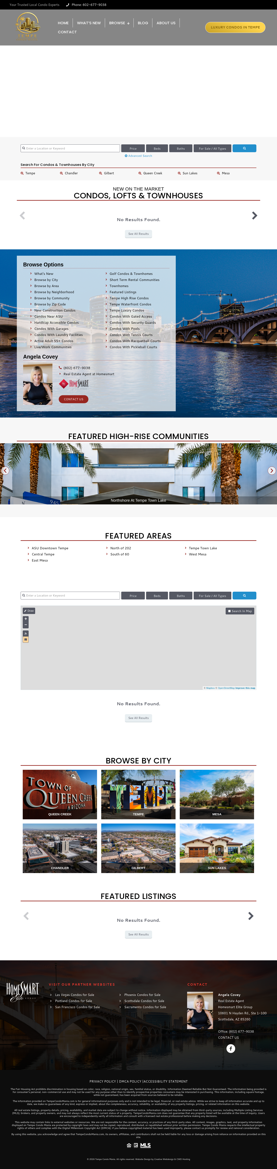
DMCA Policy (130, 1081)
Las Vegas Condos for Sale (74, 995)
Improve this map (245, 688)
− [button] (25, 625)
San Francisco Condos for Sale (77, 1007)
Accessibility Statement (166, 1081)
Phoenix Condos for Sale (142, 995)
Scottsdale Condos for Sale (144, 1001)
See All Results (138, 234)
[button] (5, 470)
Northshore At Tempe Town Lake (138, 500)
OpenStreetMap (226, 688)
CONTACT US (228, 1037)
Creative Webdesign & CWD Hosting (172, 1159)
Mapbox (210, 688)
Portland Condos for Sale (73, 1001)
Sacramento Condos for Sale (145, 1007)
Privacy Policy (102, 1081)
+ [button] (25, 619)
